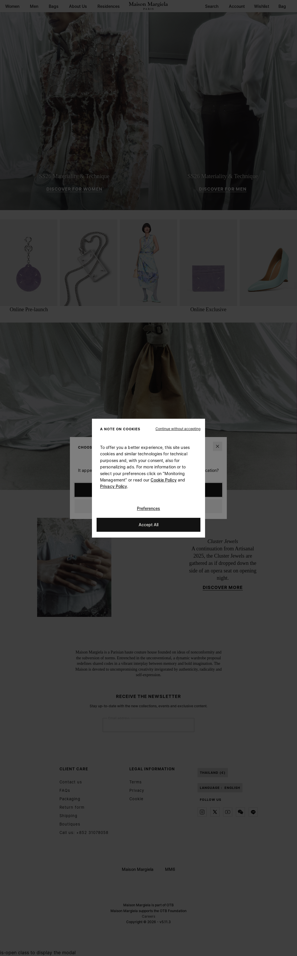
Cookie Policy (163, 479)
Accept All (148, 524)
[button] (177, 428)
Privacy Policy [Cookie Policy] (113, 486)
